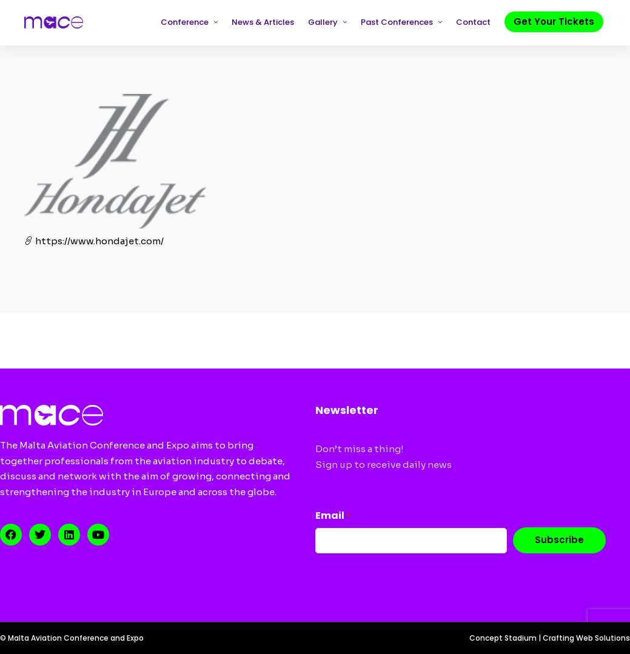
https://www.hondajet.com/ (94, 241)
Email (332, 515)
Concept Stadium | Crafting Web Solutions (549, 638)
